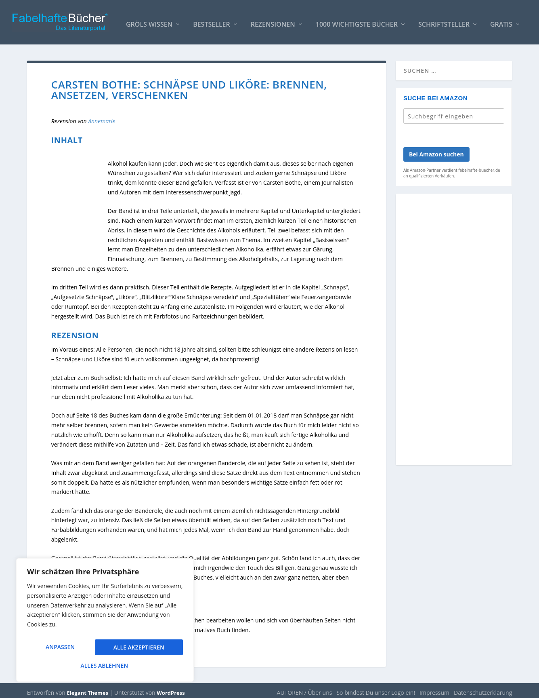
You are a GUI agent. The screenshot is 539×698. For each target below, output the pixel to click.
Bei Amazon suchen (436, 150)
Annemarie (101, 117)
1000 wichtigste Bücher (357, 21)
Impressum (434, 688)
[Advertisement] (454, 330)
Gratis (501, 21)
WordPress (171, 688)
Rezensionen (273, 21)
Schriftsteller (444, 21)
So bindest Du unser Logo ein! (375, 688)
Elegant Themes (87, 688)
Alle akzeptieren (105, 665)
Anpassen (59, 650)
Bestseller (211, 21)
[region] (105, 623)
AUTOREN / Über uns (304, 688)
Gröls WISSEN (149, 21)
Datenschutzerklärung (483, 688)
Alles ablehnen (137, 650)
